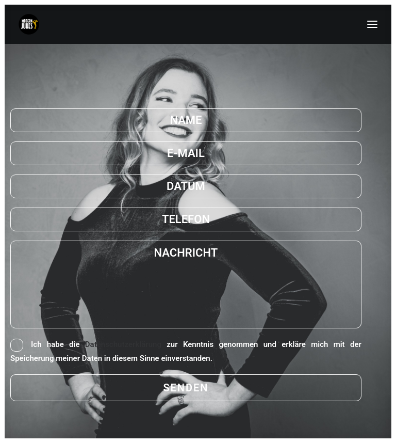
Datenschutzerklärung (123, 344)
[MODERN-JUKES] (29, 24)
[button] (372, 24)
